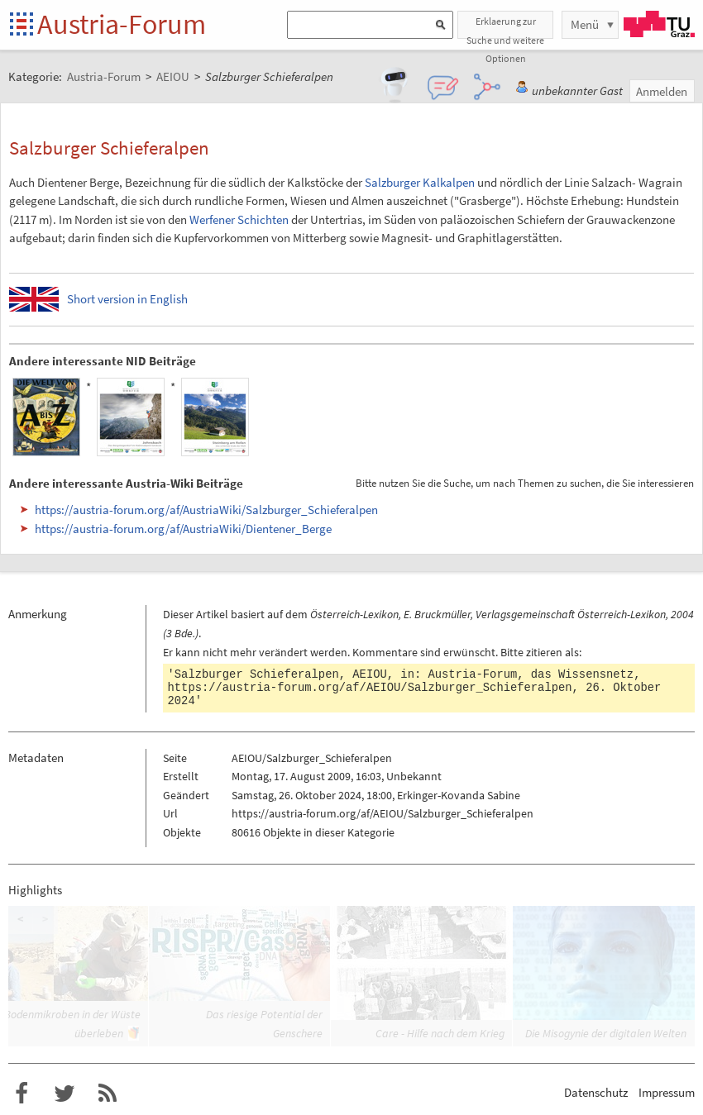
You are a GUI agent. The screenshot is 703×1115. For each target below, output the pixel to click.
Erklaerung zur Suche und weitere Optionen (505, 27)
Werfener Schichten (239, 219)
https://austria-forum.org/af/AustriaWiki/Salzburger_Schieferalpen (206, 509)
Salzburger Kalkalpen (420, 182)
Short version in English (127, 299)
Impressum (666, 1092)
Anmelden (661, 91)
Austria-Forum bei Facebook (21, 1093)
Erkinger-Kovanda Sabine (458, 795)
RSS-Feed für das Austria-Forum (107, 1093)
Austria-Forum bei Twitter (64, 1093)
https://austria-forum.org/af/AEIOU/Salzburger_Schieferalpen (370, 687)
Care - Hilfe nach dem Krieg (440, 1033)
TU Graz (659, 24)
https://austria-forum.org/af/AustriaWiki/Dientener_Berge (183, 528)
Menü (585, 24)
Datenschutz (596, 1092)
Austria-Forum (121, 24)
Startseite (22, 25)
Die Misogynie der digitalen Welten (605, 1033)
